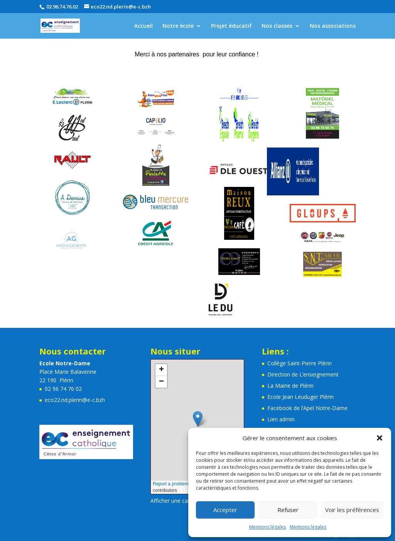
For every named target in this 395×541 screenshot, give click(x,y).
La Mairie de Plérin (290, 385)
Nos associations (333, 26)
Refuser (288, 510)
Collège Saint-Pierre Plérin (299, 363)
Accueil (143, 26)
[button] (379, 438)
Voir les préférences (352, 510)
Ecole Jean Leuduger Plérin (300, 396)
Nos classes (277, 26)
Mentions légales (267, 527)
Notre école (178, 26)
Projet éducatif (231, 26)
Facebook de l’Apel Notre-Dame (307, 408)
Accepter (225, 510)
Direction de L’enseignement (303, 374)
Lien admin (281, 419)
